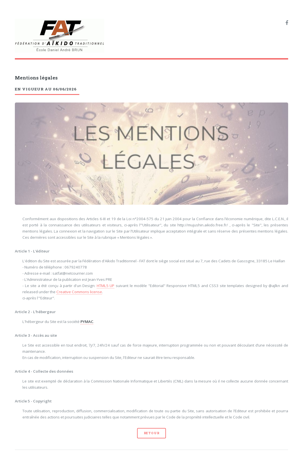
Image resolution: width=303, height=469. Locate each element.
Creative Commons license (79, 291)
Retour (151, 433)
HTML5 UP (106, 285)
